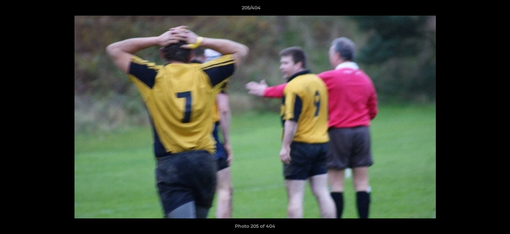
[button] (483, 9)
